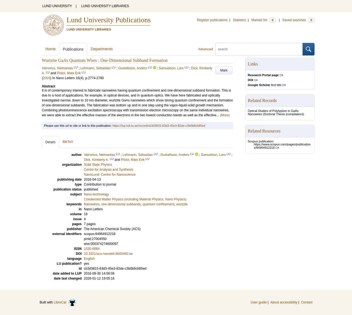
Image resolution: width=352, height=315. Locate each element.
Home (50, 49)
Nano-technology (96, 194)
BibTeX (68, 142)
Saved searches (298, 20)
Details (50, 142)
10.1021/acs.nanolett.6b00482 (106, 254)
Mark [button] (224, 70)
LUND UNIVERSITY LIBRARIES (105, 6)
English (89, 259)
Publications (73, 49)
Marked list (263, 20)
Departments (102, 49)
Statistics (239, 20)
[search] (259, 49)
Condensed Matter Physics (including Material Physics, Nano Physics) (135, 199)
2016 (46, 78)
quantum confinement (158, 204)
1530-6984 (92, 249)
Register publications (212, 20)
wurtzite (182, 204)
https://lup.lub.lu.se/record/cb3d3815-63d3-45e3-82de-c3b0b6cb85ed (158, 125)
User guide (259, 302)
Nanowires (92, 204)
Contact (306, 302)
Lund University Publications (109, 20)
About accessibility (284, 302)
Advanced (205, 49)
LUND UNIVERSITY (57, 6)
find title (264, 85)
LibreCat (65, 302)
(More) (225, 115)
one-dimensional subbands (121, 204)
